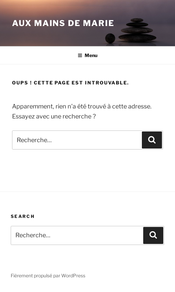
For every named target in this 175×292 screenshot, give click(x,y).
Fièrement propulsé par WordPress (48, 275)
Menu (87, 55)
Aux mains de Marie (63, 23)
